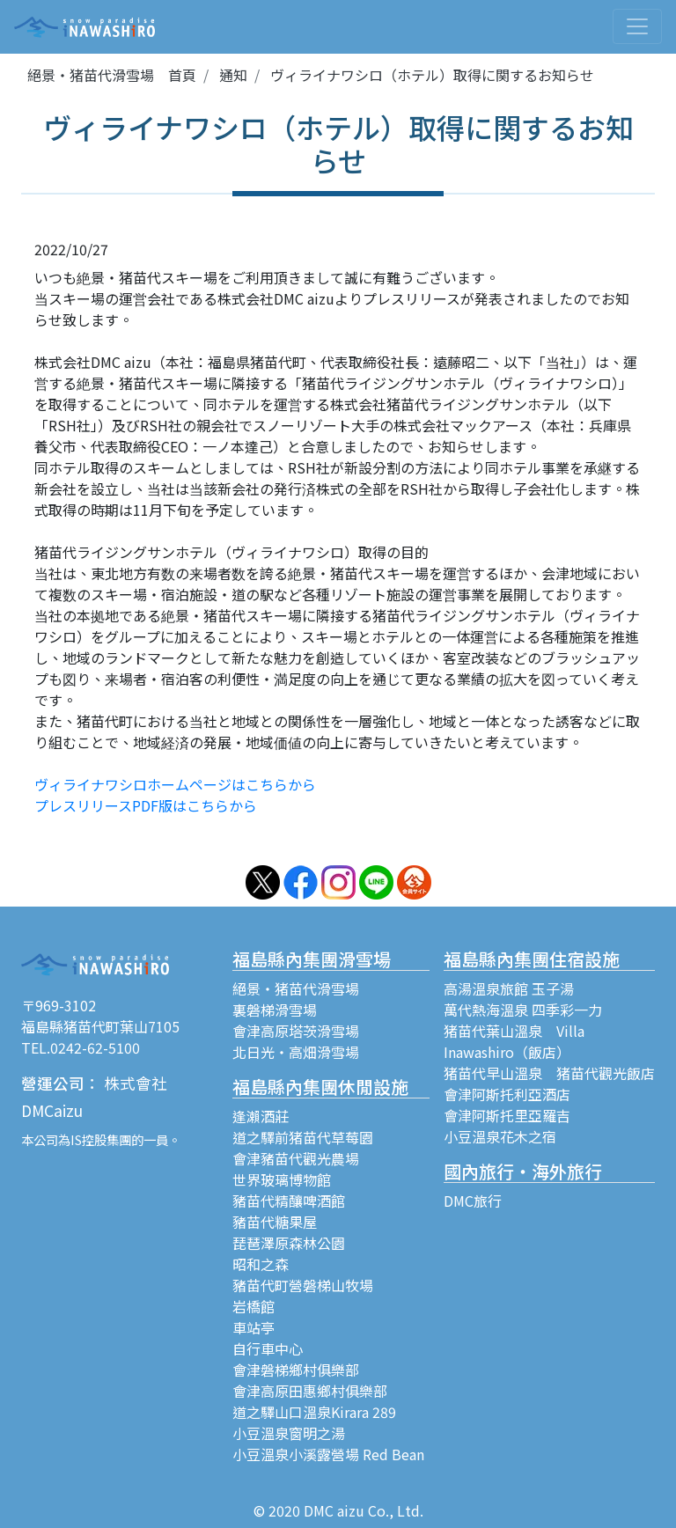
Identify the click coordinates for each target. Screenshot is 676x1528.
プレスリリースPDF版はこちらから (145, 805)
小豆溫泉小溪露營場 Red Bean (328, 1454)
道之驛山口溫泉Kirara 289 (314, 1411)
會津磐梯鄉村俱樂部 (295, 1369)
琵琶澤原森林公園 (288, 1242)
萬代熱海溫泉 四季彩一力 (523, 1009)
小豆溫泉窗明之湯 (288, 1433)
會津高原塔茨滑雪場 (295, 1030)
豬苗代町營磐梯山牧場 (302, 1285)
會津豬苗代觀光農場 (295, 1158)
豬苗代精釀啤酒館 (288, 1200)
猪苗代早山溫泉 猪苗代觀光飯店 (549, 1073)
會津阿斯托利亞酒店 (507, 1094)
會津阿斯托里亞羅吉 (507, 1115)
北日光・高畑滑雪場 (295, 1051)
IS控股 (88, 1139)
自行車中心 (267, 1348)
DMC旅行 (473, 1200)
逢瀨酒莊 (260, 1116)
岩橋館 (253, 1306)
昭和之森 (260, 1264)
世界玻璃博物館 (281, 1179)
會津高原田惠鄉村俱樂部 (309, 1390)
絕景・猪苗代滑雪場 (295, 988)
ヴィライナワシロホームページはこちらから (175, 784)
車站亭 (253, 1327)
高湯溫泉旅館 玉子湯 (509, 988)
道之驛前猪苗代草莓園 (302, 1137)
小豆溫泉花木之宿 (500, 1136)
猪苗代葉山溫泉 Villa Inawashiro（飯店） (514, 1041)
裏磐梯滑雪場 (274, 1009)
